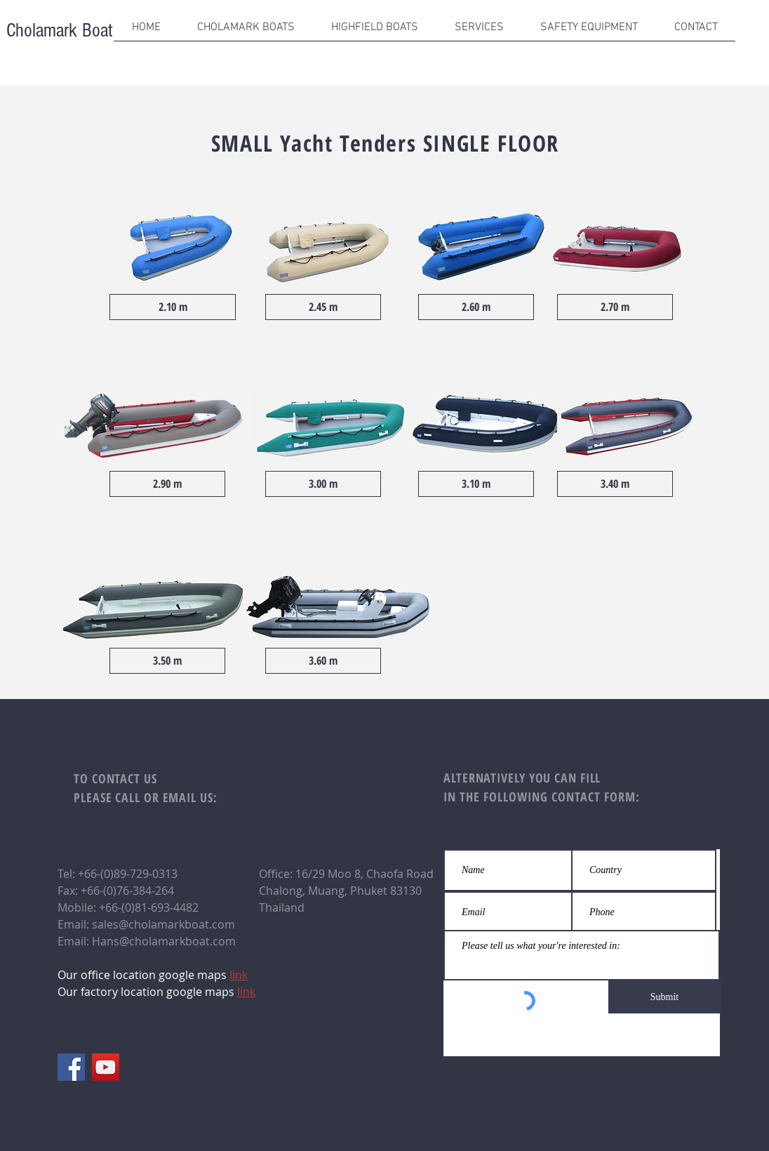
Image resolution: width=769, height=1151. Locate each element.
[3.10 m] (476, 484)
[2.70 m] (615, 307)
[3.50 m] (167, 661)
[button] (246, 32)
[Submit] (664, 996)
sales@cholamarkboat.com (163, 924)
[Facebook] (71, 1067)
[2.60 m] (476, 307)
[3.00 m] (323, 484)
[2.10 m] (172, 307)
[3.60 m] (323, 661)
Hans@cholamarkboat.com (164, 941)
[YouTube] (105, 1067)
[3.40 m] (615, 484)
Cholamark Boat (57, 30)
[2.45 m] (323, 307)
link (246, 991)
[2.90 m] (167, 484)
